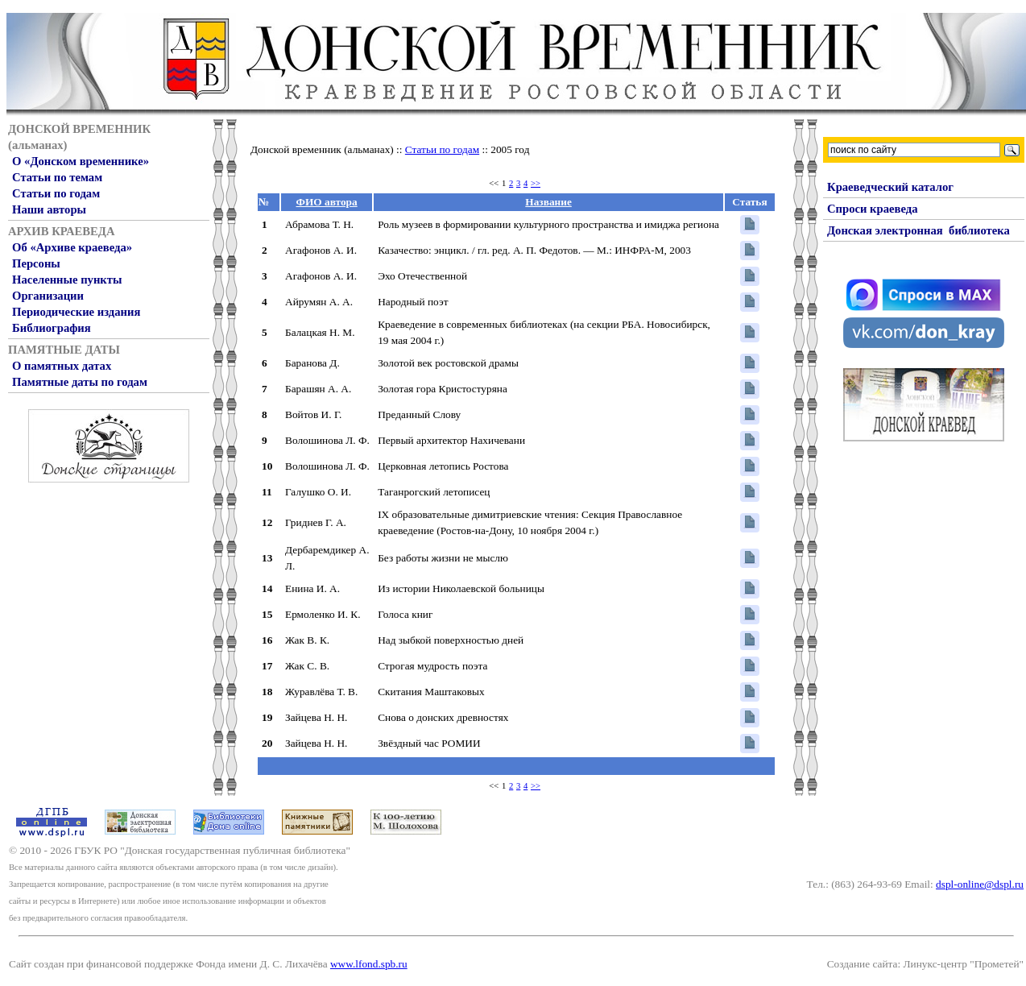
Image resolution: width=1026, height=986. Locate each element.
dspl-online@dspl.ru (980, 884)
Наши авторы (49, 209)
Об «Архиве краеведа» (72, 247)
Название (548, 202)
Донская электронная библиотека (918, 230)
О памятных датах (61, 365)
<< (494, 183)
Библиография (51, 327)
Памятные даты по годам (79, 381)
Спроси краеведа (872, 208)
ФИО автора (327, 202)
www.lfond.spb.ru (369, 964)
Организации (48, 295)
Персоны (36, 263)
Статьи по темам (57, 177)
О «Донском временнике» (80, 161)
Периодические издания (76, 311)
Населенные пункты (67, 279)
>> (535, 183)
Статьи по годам (56, 193)
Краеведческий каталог (890, 186)
